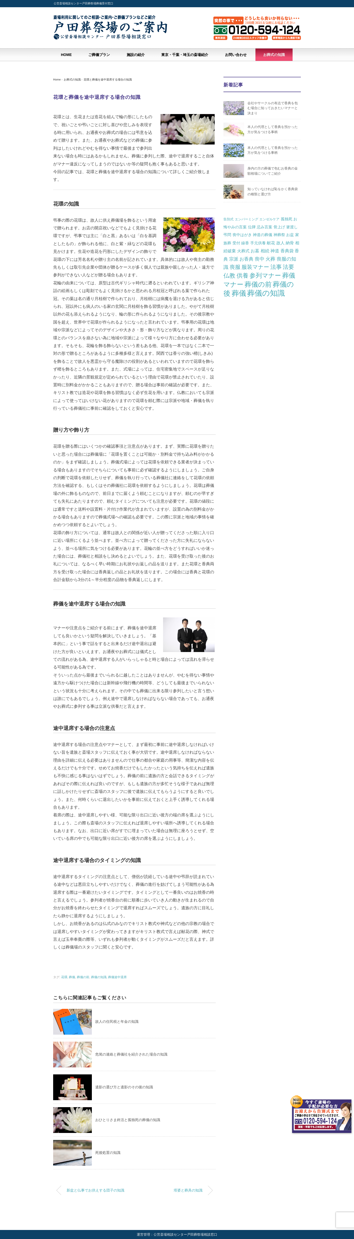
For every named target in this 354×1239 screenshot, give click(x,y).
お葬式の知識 (274, 55)
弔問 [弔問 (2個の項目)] (227, 234)
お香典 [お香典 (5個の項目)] (246, 259)
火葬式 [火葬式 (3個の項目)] (243, 250)
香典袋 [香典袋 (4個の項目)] (287, 250)
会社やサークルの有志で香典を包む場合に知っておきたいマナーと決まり (272, 108)
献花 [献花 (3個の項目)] (271, 242)
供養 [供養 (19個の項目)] (242, 275)
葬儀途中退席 (117, 977)
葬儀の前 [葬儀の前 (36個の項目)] (258, 284)
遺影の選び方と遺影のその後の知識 (124, 1087)
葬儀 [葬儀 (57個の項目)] (239, 293)
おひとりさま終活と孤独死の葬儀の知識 (127, 1120)
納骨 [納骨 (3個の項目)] (290, 242)
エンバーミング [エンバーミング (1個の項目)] (246, 219)
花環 (64, 977)
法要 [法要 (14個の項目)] (288, 267)
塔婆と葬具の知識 (188, 1190)
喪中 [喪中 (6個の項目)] (259, 259)
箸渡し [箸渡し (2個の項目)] (292, 227)
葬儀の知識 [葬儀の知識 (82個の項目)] (266, 293)
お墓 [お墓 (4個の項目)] (255, 250)
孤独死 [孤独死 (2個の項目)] (286, 219)
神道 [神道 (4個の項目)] (274, 250)
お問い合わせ (236, 55)
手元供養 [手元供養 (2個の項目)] (258, 243)
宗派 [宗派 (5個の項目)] (233, 259)
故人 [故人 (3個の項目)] (280, 242)
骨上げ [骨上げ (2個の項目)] (279, 227)
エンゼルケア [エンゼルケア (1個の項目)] (269, 219)
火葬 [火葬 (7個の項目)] (270, 259)
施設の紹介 (136, 55)
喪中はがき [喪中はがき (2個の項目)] (242, 234)
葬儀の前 (83, 977)
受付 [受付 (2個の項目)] (236, 243)
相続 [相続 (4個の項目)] (265, 250)
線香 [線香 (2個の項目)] (245, 243)
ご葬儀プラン (99, 55)
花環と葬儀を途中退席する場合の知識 (108, 79)
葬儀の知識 (99, 977)
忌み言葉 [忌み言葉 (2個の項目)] (264, 227)
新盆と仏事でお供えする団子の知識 (95, 1190)
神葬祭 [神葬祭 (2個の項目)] (279, 234)
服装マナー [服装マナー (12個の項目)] (255, 267)
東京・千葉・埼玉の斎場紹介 (184, 55)
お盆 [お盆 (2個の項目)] (290, 234)
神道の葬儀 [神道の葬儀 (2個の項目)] (262, 234)
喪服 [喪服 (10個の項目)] (235, 267)
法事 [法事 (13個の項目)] (276, 267)
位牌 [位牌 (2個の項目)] (252, 227)
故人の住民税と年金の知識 (117, 1021)
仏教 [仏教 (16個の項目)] (229, 275)
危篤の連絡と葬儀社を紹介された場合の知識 (131, 1054)
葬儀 (72, 977)
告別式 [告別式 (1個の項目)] (228, 219)
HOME (66, 55)
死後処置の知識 (107, 1152)
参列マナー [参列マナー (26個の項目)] (265, 275)
